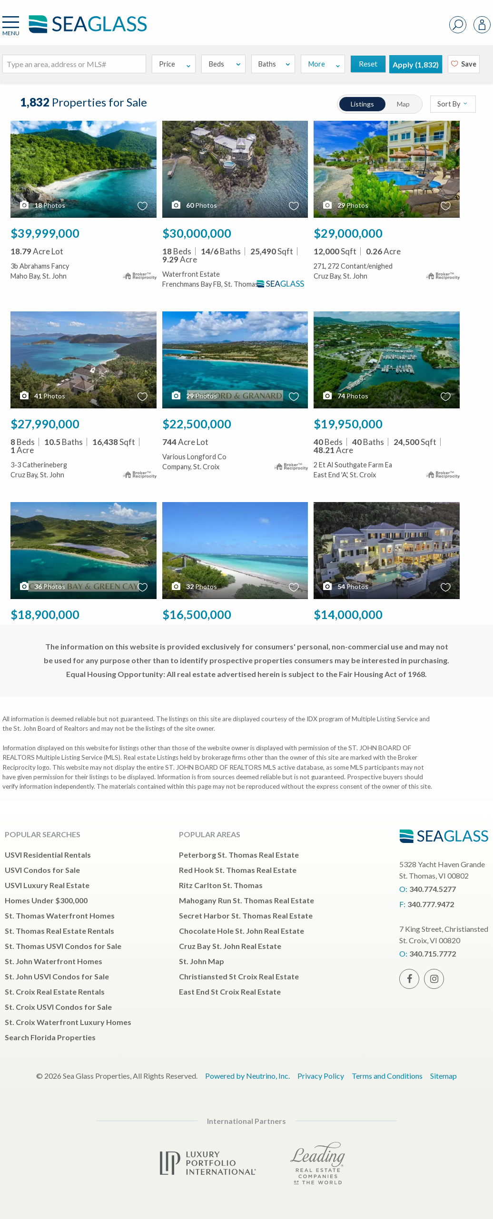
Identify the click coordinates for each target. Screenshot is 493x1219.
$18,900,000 (44, 614)
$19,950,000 (348, 423)
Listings (362, 104)
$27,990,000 (44, 423)
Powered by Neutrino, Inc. (247, 1075)
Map (403, 104)
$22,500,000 (196, 423)
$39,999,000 (44, 233)
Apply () (416, 64)
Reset (368, 63)
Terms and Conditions (387, 1075)
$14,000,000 (348, 614)
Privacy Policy (320, 1075)
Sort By (452, 104)
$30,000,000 (196, 233)
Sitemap (443, 1075)
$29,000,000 (348, 233)
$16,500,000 (196, 614)
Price (175, 64)
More (324, 64)
